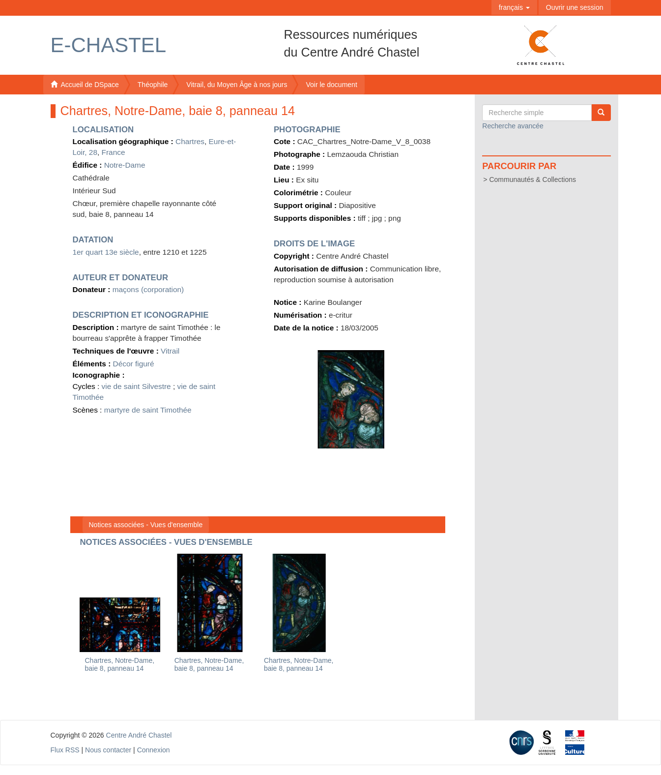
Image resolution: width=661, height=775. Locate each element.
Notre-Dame (124, 165)
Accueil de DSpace (85, 85)
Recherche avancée (513, 126)
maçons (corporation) (148, 289)
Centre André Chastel (139, 735)
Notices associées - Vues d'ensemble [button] (146, 525)
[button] (514, 7)
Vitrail (170, 351)
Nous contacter (108, 750)
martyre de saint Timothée (148, 410)
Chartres (189, 141)
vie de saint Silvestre (136, 386)
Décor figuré (133, 363)
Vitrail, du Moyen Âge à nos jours (236, 85)
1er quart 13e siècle (106, 252)
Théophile (153, 85)
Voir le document (331, 85)
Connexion (153, 750)
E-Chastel (109, 45)
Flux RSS (65, 750)
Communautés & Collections (532, 179)
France (113, 152)
